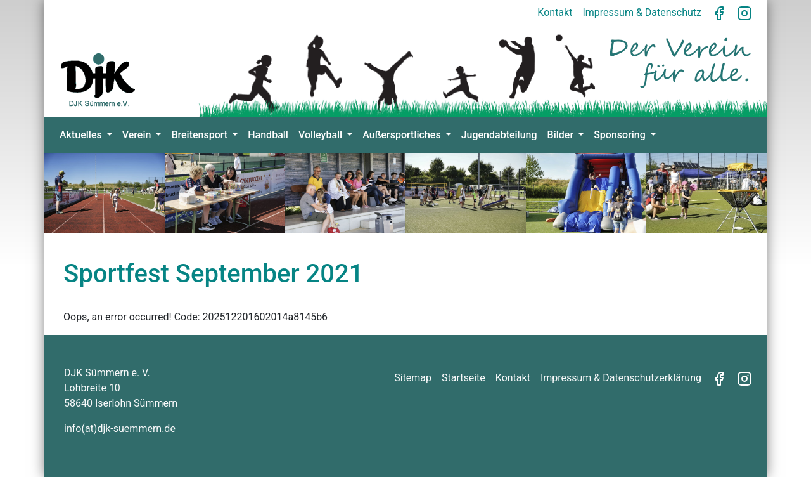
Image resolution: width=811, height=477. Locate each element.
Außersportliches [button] (402, 135)
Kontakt (554, 12)
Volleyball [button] (321, 135)
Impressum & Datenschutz (641, 12)
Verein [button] (138, 135)
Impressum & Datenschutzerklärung (620, 378)
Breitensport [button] (200, 135)
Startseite (463, 378)
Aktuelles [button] (82, 135)
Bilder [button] (561, 135)
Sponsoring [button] (621, 135)
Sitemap (412, 378)
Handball (268, 135)
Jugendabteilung (499, 135)
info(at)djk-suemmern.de (120, 428)
